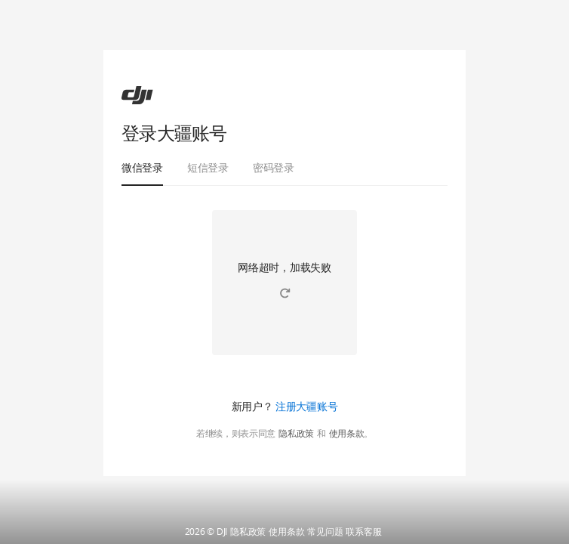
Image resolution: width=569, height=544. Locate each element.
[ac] (137, 95)
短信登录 (208, 167)
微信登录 (142, 167)
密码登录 (273, 167)
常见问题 (325, 532)
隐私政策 (296, 434)
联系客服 (363, 532)
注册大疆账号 (306, 406)
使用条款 (346, 434)
